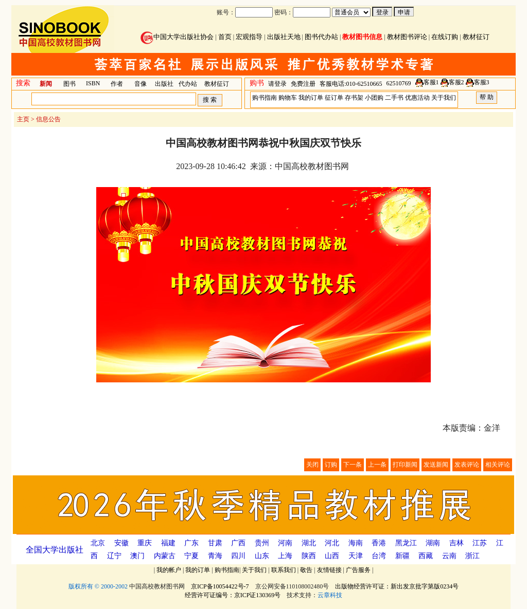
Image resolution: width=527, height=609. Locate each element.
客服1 (431, 82)
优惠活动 (417, 97)
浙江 (472, 556)
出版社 (164, 83)
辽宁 (114, 556)
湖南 (433, 543)
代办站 (188, 83)
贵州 (262, 543)
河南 (285, 543)
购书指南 (264, 97)
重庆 (144, 543)
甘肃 (215, 543)
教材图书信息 (362, 37)
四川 (238, 556)
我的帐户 (168, 570)
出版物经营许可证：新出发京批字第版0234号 (397, 586)
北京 (98, 543)
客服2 (456, 82)
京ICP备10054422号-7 (220, 586)
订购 (331, 464)
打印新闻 (405, 464)
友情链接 (329, 570)
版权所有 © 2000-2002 (98, 586)
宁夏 (191, 556)
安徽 (121, 543)
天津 (355, 556)
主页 (23, 119)
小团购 (374, 97)
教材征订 (476, 37)
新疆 (402, 556)
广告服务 (358, 570)
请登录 (277, 83)
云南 (449, 556)
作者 (117, 83)
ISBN (93, 83)
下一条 (352, 464)
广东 (191, 543)
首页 (225, 37)
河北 (332, 543)
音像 (140, 83)
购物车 (287, 97)
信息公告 (48, 119)
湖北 (309, 543)
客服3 (481, 82)
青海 (215, 556)
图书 (69, 83)
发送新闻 (436, 464)
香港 (379, 543)
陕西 (309, 556)
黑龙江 (406, 543)
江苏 (479, 543)
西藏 (425, 556)
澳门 (137, 556)
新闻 (46, 83)
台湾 (379, 556)
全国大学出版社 (54, 549)
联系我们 (283, 570)
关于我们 (443, 97)
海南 (355, 543)
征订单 (334, 97)
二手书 (394, 97)
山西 (332, 556)
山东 (262, 556)
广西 (238, 543)
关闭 (312, 464)
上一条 (377, 464)
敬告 (306, 570)
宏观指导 (249, 37)
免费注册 (303, 83)
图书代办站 (321, 37)
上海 (285, 556)
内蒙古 (164, 556)
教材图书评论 (407, 37)
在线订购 (444, 37)
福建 (168, 543)
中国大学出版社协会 (177, 37)
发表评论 (466, 464)
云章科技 (330, 595)
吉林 (456, 543)
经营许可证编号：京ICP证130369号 (233, 595)
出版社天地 (284, 37)
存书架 (354, 97)
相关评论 (497, 464)
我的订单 (310, 97)
